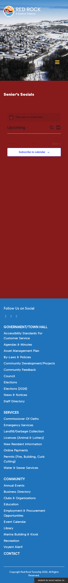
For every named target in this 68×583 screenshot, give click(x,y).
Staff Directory (14, 401)
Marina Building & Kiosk (21, 534)
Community (14, 479)
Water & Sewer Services (21, 468)
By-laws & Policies (17, 357)
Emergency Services (18, 425)
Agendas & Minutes (18, 345)
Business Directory (17, 492)
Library (8, 528)
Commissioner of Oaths (21, 419)
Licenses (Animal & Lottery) (24, 438)
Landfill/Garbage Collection (24, 431)
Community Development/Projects (29, 363)
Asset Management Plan (21, 351)
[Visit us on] (6, 316)
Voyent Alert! (13, 547)
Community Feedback (20, 370)
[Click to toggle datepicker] (17, 128)
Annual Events (14, 485)
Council (9, 376)
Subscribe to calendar (32, 152)
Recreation (11, 541)
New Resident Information (23, 444)
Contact (12, 553)
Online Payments (16, 450)
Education (11, 504)
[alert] (34, 117)
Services (11, 412)
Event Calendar (15, 522)
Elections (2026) (15, 389)
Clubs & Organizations (20, 498)
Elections (10, 382)
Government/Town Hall (26, 327)
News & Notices (15, 395)
